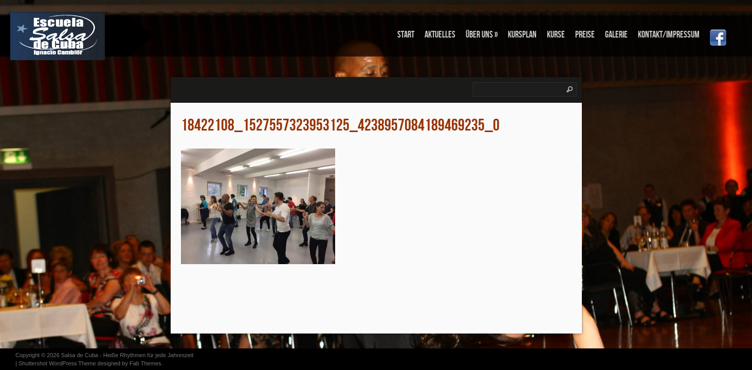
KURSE (556, 34)
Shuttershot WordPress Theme (57, 363)
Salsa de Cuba (79, 355)
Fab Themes (145, 363)
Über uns (482, 34)
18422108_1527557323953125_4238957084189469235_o (340, 126)
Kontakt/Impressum (669, 34)
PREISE (585, 34)
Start (405, 34)
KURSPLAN (522, 34)
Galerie (616, 34)
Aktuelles (440, 34)
